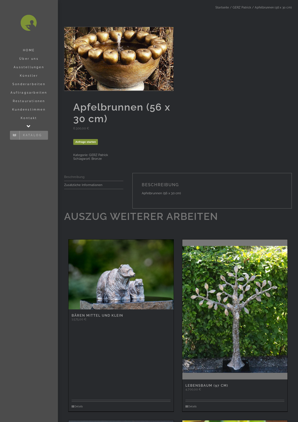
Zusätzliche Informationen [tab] (83, 185)
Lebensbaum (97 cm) (206, 385)
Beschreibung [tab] (74, 177)
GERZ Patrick (98, 155)
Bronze (96, 159)
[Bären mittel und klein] (121, 275)
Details (78, 406)
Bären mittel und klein (97, 315)
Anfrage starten (85, 141)
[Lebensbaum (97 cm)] (234, 309)
